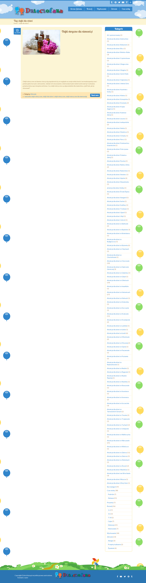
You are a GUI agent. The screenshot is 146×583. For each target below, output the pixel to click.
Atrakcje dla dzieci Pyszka (116, 161)
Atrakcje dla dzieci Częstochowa (118, 58)
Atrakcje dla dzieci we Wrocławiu (118, 473)
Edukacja (111, 525)
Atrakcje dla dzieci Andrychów (117, 39)
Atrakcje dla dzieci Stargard (116, 197)
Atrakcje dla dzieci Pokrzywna (117, 149)
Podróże (111, 494)
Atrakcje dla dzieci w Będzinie (117, 230)
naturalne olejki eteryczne (33, 96)
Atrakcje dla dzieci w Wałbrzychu (118, 434)
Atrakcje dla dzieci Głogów (116, 70)
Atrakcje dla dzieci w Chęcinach (118, 249)
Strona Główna (76, 9)
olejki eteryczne (59, 96)
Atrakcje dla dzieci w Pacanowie (118, 350)
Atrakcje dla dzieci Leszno (116, 119)
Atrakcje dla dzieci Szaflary (116, 205)
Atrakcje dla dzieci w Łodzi (116, 333)
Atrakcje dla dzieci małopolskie (118, 122)
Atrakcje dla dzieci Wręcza (116, 479)
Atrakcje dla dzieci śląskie (116, 178)
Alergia (110, 541)
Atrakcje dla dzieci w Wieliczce (118, 446)
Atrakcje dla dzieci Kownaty (117, 103)
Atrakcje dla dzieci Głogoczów (117, 64)
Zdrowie (114, 9)
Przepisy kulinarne (114, 544)
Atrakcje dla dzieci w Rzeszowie (118, 385)
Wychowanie (101, 9)
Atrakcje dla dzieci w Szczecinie (118, 403)
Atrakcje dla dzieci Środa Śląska (118, 192)
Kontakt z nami (22, 578)
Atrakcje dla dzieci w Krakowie (118, 314)
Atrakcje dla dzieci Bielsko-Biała (118, 52)
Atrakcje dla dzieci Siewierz (116, 174)
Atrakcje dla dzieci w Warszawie (118, 440)
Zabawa (111, 498)
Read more (95, 95)
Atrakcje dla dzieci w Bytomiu (117, 245)
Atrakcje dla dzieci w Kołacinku (118, 302)
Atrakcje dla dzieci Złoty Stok (117, 483)
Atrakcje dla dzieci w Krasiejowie (118, 320)
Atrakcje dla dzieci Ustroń (116, 220)
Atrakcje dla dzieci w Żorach (117, 466)
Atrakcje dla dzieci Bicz (115, 48)
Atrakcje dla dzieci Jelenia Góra (118, 83)
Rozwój (89, 9)
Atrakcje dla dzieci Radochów (117, 171)
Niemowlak (112, 529)
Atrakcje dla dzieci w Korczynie (118, 308)
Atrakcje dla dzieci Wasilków (117, 470)
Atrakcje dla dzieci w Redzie (117, 368)
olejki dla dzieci (48, 96)
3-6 (109, 514)
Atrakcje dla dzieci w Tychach (117, 425)
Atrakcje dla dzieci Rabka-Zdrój (118, 165)
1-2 (109, 510)
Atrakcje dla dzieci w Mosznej (117, 343)
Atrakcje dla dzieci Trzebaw (117, 209)
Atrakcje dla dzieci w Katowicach (118, 292)
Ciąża (110, 521)
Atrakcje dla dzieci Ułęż (115, 216)
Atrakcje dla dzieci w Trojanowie (118, 419)
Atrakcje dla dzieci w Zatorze (117, 456)
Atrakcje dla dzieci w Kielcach (117, 298)
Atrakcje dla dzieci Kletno (116, 95)
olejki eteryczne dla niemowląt (76, 96)
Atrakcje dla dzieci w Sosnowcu (118, 397)
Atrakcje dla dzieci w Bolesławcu (118, 233)
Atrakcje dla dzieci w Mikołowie (118, 337)
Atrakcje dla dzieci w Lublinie (117, 326)
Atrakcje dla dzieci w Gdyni (116, 276)
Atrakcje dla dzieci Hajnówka (117, 80)
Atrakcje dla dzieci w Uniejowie (118, 429)
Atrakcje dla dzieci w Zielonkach (118, 460)
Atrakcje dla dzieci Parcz (115, 139)
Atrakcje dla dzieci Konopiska (117, 99)
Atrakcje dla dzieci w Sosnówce (118, 391)
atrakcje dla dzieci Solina (115, 188)
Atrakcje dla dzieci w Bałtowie (117, 224)
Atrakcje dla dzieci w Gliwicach (118, 280)
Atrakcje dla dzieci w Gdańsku (117, 273)
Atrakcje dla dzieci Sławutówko (118, 182)
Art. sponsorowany (113, 35)
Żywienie (111, 548)
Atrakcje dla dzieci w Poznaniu (117, 356)
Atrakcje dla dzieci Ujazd (115, 212)
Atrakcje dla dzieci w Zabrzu (117, 452)
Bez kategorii (111, 487)
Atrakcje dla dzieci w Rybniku (117, 382)
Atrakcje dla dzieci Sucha (115, 201)
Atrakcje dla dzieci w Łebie (116, 329)
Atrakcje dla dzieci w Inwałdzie (118, 286)
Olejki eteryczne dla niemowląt (77, 31)
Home (15, 23)
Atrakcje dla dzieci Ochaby (116, 136)
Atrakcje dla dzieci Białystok (117, 45)
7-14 (109, 517)
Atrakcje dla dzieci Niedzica (117, 132)
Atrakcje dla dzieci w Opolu (116, 347)
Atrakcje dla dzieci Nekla (116, 128)
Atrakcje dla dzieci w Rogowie (117, 372)
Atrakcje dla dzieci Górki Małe (117, 74)
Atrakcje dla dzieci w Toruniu (117, 415)
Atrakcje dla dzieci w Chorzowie (118, 261)
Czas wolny (126, 9)
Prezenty (110, 502)
